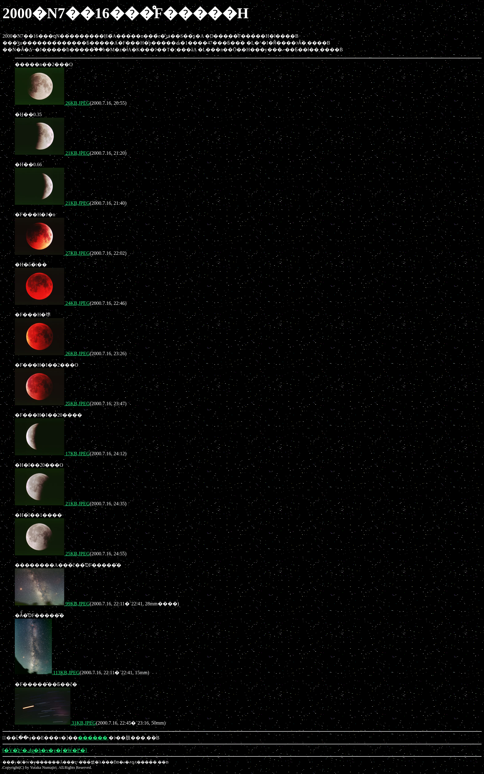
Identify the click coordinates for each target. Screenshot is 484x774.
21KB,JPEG (52, 153)
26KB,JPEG (52, 103)
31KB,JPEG (55, 723)
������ (93, 737)
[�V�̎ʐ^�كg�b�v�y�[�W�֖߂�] (44, 750)
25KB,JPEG (52, 403)
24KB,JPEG (52, 303)
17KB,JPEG (52, 453)
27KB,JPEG (52, 253)
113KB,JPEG (47, 672)
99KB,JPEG (52, 603)
